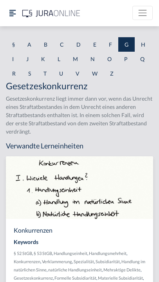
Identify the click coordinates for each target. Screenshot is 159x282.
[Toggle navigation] (142, 13)
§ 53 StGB (43, 253)
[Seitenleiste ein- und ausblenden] (12, 13)
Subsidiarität (108, 261)
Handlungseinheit (70, 253)
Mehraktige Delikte (122, 269)
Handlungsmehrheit (107, 253)
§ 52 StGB (23, 253)
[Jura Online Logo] (51, 13)
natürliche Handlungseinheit (75, 269)
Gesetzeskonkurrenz (33, 277)
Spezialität (84, 261)
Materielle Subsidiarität (120, 277)
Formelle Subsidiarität (75, 277)
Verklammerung (57, 261)
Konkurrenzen (27, 261)
